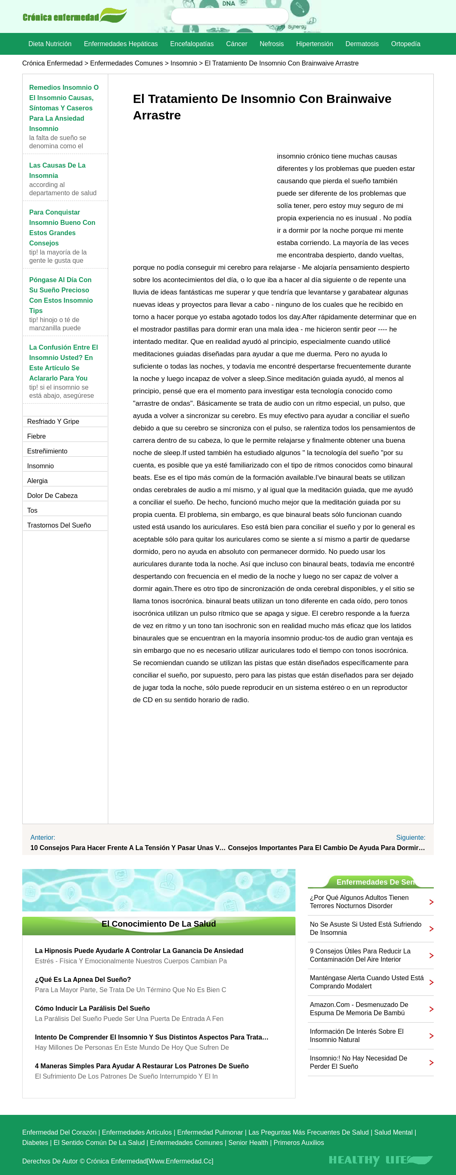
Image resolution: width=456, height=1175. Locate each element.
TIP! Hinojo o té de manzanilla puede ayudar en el (55, 328)
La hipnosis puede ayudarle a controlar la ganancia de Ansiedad (139, 950)
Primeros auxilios (299, 1142)
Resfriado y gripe (53, 421)
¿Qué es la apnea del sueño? (83, 979)
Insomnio (183, 63)
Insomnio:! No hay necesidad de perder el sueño (358, 1062)
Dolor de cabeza (52, 495)
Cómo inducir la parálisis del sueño (92, 1008)
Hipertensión (314, 43)
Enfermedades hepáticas (121, 43)
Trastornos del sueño (59, 525)
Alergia (37, 480)
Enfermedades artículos (137, 1132)
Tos (32, 510)
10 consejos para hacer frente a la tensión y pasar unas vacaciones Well (129, 847)
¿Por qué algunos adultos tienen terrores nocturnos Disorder (359, 901)
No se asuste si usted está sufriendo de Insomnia (365, 928)
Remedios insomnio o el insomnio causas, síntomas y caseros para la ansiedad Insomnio (64, 108)
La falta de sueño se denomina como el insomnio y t (57, 146)
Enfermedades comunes (126, 63)
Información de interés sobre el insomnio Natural (357, 1035)
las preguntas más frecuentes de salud (309, 1132)
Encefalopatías (192, 43)
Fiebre (36, 436)
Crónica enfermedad (52, 63)
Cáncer (236, 43)
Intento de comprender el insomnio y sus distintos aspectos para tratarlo (152, 1037)
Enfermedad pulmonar (210, 1132)
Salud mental (393, 1132)
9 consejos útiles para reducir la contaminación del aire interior (360, 955)
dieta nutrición (50, 43)
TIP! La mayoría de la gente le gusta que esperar (58, 260)
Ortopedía (405, 43)
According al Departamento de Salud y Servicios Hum (63, 193)
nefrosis (272, 43)
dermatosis (362, 43)
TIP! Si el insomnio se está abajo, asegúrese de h (61, 395)
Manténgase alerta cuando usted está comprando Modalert (367, 982)
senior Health (248, 1142)
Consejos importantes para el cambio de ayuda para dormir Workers (327, 847)
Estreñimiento (47, 451)
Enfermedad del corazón (59, 1132)
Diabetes (35, 1142)
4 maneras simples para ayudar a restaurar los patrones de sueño (142, 1066)
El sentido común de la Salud (99, 1142)
